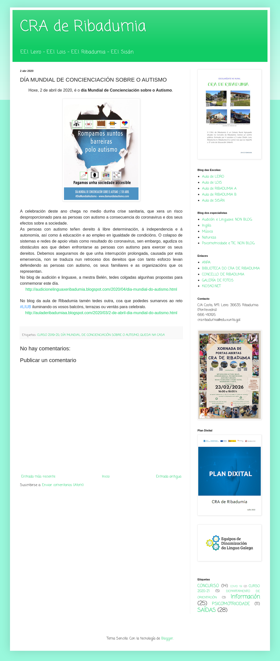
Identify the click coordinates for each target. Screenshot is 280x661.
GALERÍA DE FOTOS (218, 280)
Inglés (206, 225)
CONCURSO (208, 586)
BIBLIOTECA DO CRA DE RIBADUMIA (231, 268)
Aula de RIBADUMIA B (219, 194)
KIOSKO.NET (211, 286)
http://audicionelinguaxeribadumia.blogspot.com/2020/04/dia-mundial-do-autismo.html (101, 289)
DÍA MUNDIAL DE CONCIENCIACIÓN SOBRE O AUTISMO (100, 335)
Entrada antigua (168, 476)
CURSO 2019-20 (48, 335)
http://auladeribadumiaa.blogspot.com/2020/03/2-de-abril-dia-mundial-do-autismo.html (101, 313)
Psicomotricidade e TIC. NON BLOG (228, 243)
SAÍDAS (207, 610)
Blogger (167, 638)
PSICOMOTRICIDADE (231, 604)
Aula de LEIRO (213, 176)
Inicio (106, 476)
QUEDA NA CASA (152, 335)
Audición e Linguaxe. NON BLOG (227, 219)
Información (245, 597)
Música (207, 231)
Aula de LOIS (212, 182)
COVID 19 (236, 586)
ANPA (206, 262)
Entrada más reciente (38, 476)
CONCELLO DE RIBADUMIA (223, 274)
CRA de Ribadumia (83, 26)
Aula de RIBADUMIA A (219, 188)
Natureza (209, 237)
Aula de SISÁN (213, 200)
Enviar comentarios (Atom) (63, 485)
